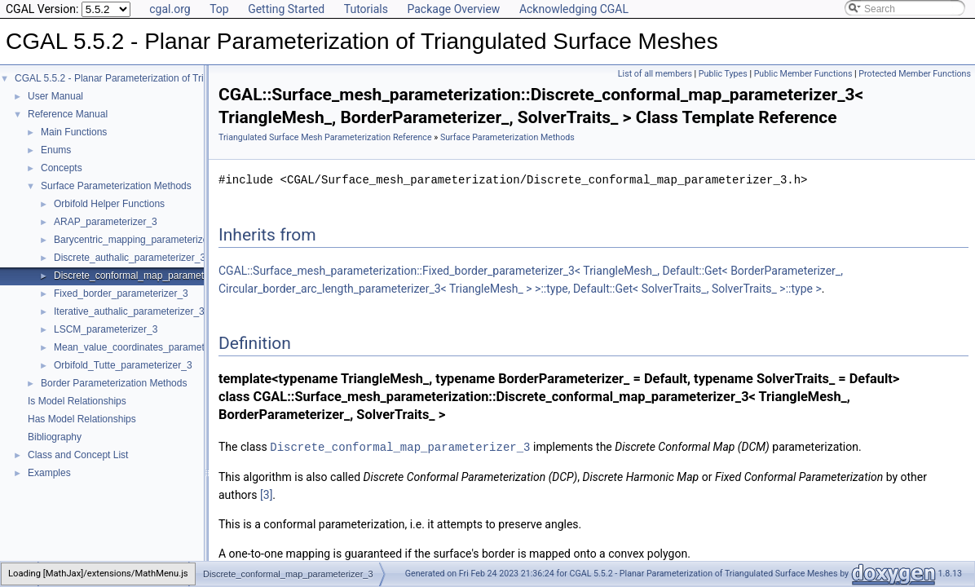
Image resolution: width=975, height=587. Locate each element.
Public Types (723, 73)
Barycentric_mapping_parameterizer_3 (138, 239)
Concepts (61, 168)
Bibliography (55, 437)
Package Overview (453, 8)
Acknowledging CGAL (574, 8)
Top (219, 8)
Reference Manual (68, 114)
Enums (56, 150)
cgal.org (169, 8)
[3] (266, 494)
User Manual (55, 96)
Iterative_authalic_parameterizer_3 (129, 311)
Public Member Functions (803, 73)
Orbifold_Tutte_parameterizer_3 (123, 365)
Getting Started (286, 8)
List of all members (655, 73)
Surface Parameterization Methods (116, 186)
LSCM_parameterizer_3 (105, 329)
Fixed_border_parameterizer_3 (121, 293)
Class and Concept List (78, 455)
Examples (49, 473)
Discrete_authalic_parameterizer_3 (129, 257)
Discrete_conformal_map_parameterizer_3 (146, 275)
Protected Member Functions (914, 73)
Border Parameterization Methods (114, 383)
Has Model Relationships (82, 419)
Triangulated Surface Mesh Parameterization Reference (325, 137)
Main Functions (74, 132)
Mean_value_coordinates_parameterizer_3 (147, 347)
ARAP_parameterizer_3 (105, 221)
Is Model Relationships (77, 401)
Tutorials (366, 8)
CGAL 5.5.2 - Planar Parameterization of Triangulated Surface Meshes (167, 78)
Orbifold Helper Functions (109, 204)
